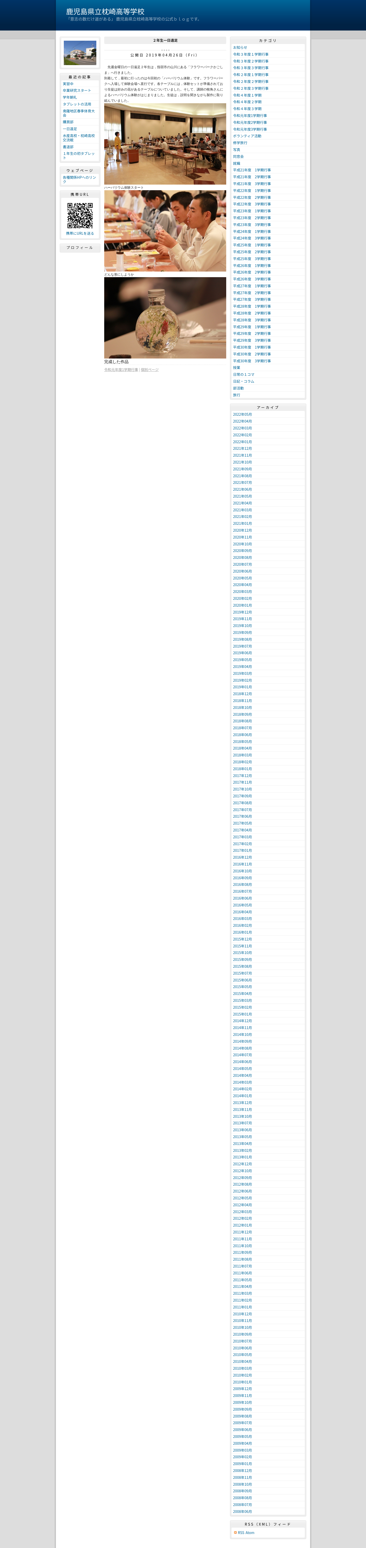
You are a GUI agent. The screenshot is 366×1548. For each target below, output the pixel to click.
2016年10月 (242, 870)
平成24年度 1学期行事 (252, 231)
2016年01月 (242, 932)
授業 (236, 367)
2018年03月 (242, 754)
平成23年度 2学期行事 (252, 217)
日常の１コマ (243, 374)
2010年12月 (242, 1313)
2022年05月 (242, 414)
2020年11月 (242, 537)
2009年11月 (242, 1395)
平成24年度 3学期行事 (252, 238)
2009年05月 (242, 1436)
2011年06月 (242, 1272)
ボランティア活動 (247, 135)
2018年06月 (242, 734)
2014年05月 (242, 1068)
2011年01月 (242, 1306)
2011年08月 (242, 1259)
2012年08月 (242, 1184)
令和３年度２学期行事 (251, 61)
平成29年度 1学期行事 (252, 326)
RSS (241, 1532)
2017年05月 (242, 823)
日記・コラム (243, 381)
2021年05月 (242, 496)
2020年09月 (242, 550)
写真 (236, 149)
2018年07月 (242, 727)
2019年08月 (242, 639)
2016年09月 (242, 877)
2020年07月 (242, 564)
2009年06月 (242, 1429)
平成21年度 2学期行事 (252, 176)
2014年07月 (242, 1054)
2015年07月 (242, 973)
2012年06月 (242, 1191)
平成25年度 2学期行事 (252, 251)
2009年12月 (242, 1388)
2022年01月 (242, 441)
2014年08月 (242, 1048)
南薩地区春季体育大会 (79, 113)
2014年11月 (242, 1027)
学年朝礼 (70, 97)
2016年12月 (242, 857)
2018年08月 (242, 720)
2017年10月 (242, 789)
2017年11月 (242, 782)
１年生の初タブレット (79, 155)
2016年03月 (242, 918)
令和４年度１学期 (247, 95)
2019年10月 (242, 625)
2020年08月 (242, 557)
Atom (250, 1532)
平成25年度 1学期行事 (252, 244)
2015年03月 (242, 1000)
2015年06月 (242, 980)
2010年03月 (242, 1368)
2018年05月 (242, 741)
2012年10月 (242, 1170)
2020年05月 (242, 577)
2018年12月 (242, 693)
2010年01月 (242, 1382)
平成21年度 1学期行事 (252, 169)
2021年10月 (242, 462)
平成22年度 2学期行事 (252, 197)
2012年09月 (242, 1177)
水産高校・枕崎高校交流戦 (79, 137)
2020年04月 (242, 584)
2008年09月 (242, 1490)
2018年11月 (242, 700)
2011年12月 (242, 1231)
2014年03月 (242, 1082)
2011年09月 (242, 1252)
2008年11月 (242, 1477)
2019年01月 (242, 686)
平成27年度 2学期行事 (252, 292)
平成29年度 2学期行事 (252, 333)
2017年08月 (242, 802)
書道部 (68, 146)
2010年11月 (242, 1320)
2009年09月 (242, 1409)
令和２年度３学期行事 (251, 88)
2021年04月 (242, 502)
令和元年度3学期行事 (250, 129)
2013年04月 (242, 1143)
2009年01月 (242, 1463)
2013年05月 (242, 1136)
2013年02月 (242, 1150)
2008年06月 (242, 1511)
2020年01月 (242, 605)
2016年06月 (242, 898)
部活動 (238, 388)
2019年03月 (242, 673)
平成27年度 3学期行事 (252, 299)
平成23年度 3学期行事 (252, 224)
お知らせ (240, 47)
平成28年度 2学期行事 (252, 313)
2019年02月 (242, 680)
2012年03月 (242, 1211)
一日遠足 (70, 128)
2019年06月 (242, 652)
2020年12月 (242, 530)
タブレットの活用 (77, 104)
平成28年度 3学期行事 (252, 319)
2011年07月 (242, 1266)
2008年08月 (242, 1497)
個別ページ (150, 369)
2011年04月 (242, 1286)
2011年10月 (242, 1245)
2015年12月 (242, 939)
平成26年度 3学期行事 (252, 278)
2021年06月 (242, 489)
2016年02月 (242, 925)
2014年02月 (242, 1088)
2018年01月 (242, 768)
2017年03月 (242, 836)
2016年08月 (242, 884)
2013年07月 (242, 1122)
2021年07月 (242, 482)
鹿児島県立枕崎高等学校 (105, 11)
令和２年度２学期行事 (251, 81)
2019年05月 (242, 659)
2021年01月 (242, 523)
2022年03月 (242, 427)
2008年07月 (242, 1504)
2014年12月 (242, 1020)
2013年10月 (242, 1116)
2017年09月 (242, 795)
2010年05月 (242, 1354)
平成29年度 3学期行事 (252, 340)
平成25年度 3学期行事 (252, 258)
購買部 (68, 121)
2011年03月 (242, 1293)
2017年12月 (242, 775)
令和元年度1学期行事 (121, 369)
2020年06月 (242, 571)
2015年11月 (242, 945)
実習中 (68, 83)
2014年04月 (242, 1075)
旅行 (236, 394)
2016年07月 (242, 891)
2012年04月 (242, 1204)
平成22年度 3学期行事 (252, 203)
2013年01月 (242, 1156)
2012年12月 (242, 1163)
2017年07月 (242, 809)
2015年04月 (242, 993)
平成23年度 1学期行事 (252, 210)
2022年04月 (242, 421)
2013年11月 (242, 1109)
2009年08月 (242, 1416)
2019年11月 (242, 618)
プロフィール (80, 247)
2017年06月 (242, 816)
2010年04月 (242, 1361)
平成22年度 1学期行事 (252, 190)
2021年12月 (242, 448)
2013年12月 (242, 1102)
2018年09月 (242, 714)
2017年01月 (242, 850)
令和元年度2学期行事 (250, 122)
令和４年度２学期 (247, 101)
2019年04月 (242, 666)
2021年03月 (242, 509)
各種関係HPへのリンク (79, 179)
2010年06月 (242, 1347)
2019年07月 (242, 646)
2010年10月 (242, 1327)
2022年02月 (242, 434)
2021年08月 (242, 475)
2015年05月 (242, 986)
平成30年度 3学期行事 (252, 360)
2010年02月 (242, 1375)
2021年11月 (242, 455)
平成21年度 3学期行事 (252, 183)
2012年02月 (242, 1218)
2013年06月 (242, 1129)
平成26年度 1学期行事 (252, 265)
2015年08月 (242, 966)
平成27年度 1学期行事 (252, 285)
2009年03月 (242, 1450)
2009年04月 (242, 1443)
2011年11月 (242, 1238)
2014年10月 (242, 1034)
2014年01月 (242, 1095)
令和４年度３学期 (247, 108)
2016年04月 (242, 911)
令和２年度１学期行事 (251, 74)
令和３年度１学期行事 (251, 54)
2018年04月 (242, 748)
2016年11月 (242, 864)
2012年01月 (242, 1225)
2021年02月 (242, 516)
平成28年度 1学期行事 (252, 306)
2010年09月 (242, 1334)
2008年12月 (242, 1470)
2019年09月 (242, 632)
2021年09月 (242, 468)
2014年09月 (242, 1041)
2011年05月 (242, 1279)
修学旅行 (240, 142)
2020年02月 (242, 598)
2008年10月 (242, 1484)
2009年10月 (242, 1402)
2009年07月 (242, 1422)
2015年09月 (242, 959)
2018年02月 (242, 761)
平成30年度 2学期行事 (252, 353)
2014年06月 (242, 1061)
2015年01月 (242, 1014)
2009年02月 (242, 1456)
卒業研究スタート (77, 90)
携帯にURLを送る (80, 233)
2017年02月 (242, 843)
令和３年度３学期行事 (251, 67)
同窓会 (238, 156)
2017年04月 (242, 829)
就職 (236, 163)
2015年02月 (242, 1007)
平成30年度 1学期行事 (252, 347)
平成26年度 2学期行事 (252, 272)
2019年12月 (242, 612)
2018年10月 (242, 707)
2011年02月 (242, 1300)
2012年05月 (242, 1197)
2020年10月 (242, 543)
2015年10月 (242, 952)
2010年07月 (242, 1341)
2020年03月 (242, 591)
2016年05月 (242, 904)
